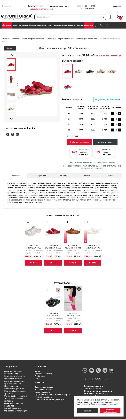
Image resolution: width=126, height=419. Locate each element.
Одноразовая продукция (15, 411)
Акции (37, 371)
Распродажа (88, 25)
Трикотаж (8, 393)
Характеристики (39, 176)
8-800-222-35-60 (98, 379)
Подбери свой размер (107, 99)
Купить (33, 263)
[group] (36, 87)
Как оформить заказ (44, 387)
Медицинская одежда (14, 376)
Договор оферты (42, 392)
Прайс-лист (40, 376)
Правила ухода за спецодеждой (49, 399)
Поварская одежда (13, 379)
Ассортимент (10, 367)
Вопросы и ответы (43, 390)
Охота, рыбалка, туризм (15, 391)
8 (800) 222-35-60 (36, 6)
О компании (40, 367)
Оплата (87, 176)
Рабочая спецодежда (14, 389)
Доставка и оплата (60, 25)
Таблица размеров (43, 397)
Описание (15, 176)
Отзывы (110, 176)
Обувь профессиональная (16, 396)
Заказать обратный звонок (41, 9)
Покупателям (23, 25)
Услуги (49, 25)
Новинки (80, 25)
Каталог (6, 25)
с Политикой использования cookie (103, 404)
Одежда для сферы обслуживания (13, 372)
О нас (15, 25)
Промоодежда (11, 386)
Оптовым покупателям (37, 25)
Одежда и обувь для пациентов (13, 404)
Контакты (71, 25)
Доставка (63, 176)
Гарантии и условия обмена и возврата (52, 394)
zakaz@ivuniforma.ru (59, 6)
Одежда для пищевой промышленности (14, 382)
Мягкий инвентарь (12, 408)
